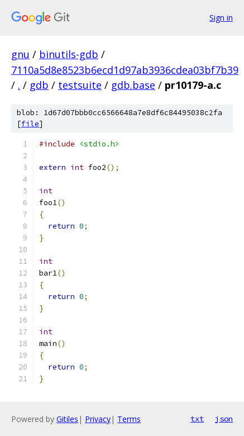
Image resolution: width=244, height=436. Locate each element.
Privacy (98, 419)
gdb (39, 85)
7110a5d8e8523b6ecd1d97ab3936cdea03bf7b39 (124, 70)
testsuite (80, 85)
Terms (129, 419)
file (30, 124)
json (224, 419)
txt (197, 419)
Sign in (221, 17)
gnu (20, 54)
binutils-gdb (68, 54)
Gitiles (67, 419)
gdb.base (133, 85)
